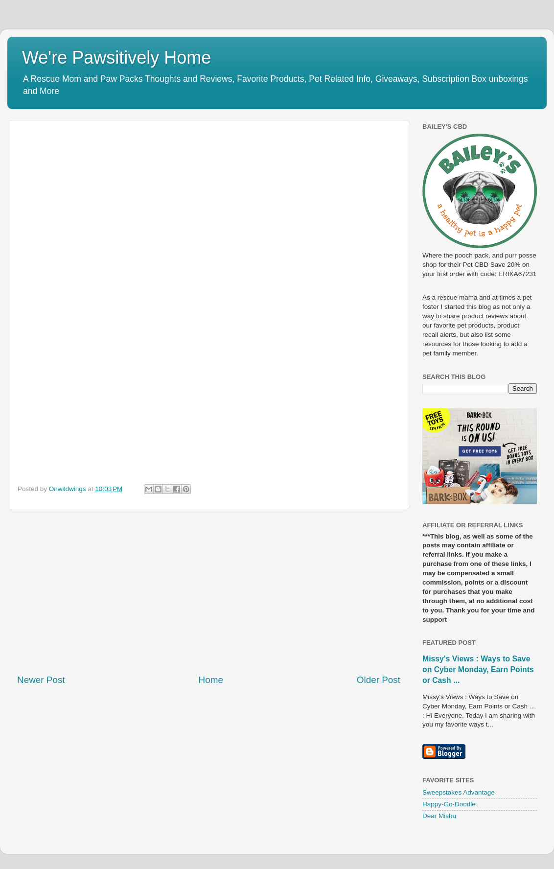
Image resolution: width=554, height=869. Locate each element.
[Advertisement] (208, 591)
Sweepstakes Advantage (458, 792)
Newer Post (41, 680)
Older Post (378, 680)
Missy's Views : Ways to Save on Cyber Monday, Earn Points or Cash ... (478, 669)
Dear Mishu (439, 816)
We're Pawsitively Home (116, 57)
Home (211, 680)
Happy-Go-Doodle (449, 804)
